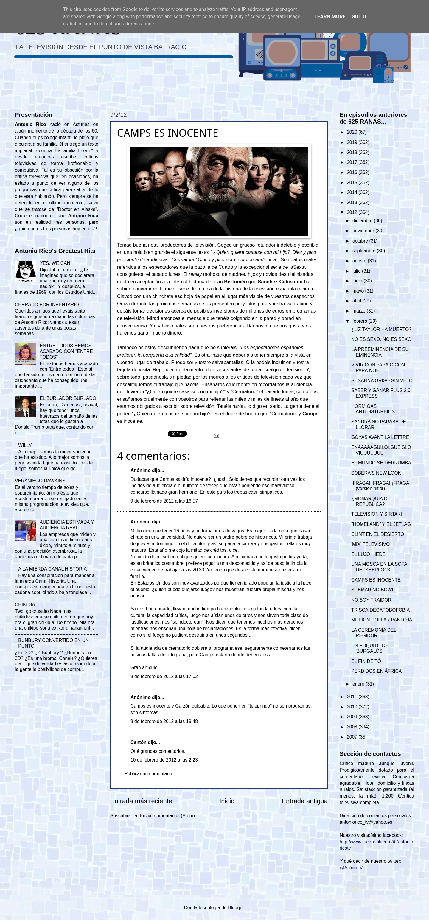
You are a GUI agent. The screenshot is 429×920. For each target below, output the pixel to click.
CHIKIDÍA (25, 604)
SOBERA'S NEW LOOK (376, 472)
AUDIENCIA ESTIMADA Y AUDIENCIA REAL (67, 525)
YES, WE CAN (55, 263)
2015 (352, 182)
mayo (358, 290)
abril (357, 300)
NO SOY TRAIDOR (371, 599)
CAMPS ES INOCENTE (376, 579)
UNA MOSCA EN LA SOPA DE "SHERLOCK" (379, 567)
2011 (352, 696)
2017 (352, 162)
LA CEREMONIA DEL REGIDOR (373, 632)
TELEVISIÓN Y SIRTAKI (376, 514)
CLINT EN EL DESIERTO (377, 534)
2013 (352, 202)
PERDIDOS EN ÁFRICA (376, 671)
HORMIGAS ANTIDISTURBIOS (373, 409)
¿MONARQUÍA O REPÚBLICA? (369, 501)
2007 (352, 736)
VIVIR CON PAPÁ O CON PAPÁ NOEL (378, 367)
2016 (352, 172)
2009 (352, 716)
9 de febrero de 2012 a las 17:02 (164, 676)
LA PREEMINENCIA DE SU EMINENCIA (380, 352)
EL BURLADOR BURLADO (68, 398)
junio (357, 280)
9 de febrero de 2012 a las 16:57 (164, 500)
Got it (359, 16)
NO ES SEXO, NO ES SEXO (381, 339)
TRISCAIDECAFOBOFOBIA (380, 610)
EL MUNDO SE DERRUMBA (381, 462)
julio (357, 270)
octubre (360, 240)
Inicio (226, 801)
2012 (352, 212)
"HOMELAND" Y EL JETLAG (381, 524)
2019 (352, 142)
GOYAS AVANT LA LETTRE (380, 437)
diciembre (363, 220)
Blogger (236, 907)
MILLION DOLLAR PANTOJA (381, 619)
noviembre (363, 230)
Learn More (330, 16)
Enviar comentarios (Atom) (167, 815)
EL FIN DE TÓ (366, 661)
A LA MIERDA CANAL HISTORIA (52, 568)
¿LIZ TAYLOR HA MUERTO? (381, 329)
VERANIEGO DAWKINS (40, 480)
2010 (352, 706)
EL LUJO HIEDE (368, 554)
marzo (359, 310)
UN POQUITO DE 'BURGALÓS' (369, 648)
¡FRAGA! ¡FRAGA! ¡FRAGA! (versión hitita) (381, 486)
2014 (352, 192)
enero (359, 683)
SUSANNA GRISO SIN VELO (382, 380)
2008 (352, 726)
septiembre (364, 250)
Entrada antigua (305, 801)
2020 (352, 132)
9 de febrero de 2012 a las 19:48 (164, 721)
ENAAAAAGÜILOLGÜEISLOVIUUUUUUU (381, 450)
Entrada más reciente (141, 801)
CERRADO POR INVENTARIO (47, 304)
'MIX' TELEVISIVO (370, 544)
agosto (360, 260)
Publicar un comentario (148, 773)
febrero (360, 321)
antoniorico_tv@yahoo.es (366, 822)
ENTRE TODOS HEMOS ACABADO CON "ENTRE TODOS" (66, 351)
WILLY (25, 445)
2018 (352, 152)
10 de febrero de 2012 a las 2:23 (164, 759)
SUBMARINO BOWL (372, 589)
